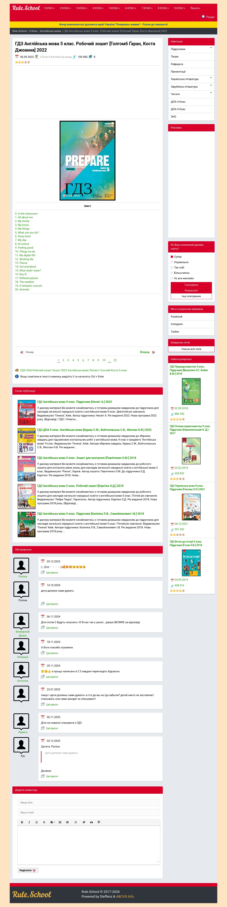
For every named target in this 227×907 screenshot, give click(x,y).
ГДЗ (22, 370)
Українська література (191, 79)
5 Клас (44, 57)
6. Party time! (23, 236)
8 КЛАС (163, 8)
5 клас (123, 370)
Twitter (175, 331)
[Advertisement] (87, 92)
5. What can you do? (27, 232)
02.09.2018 (179, 408)
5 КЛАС (114, 8)
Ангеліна (22, 680)
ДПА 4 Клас (178, 101)
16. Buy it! (21, 274)
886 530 (177, 413)
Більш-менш (182, 272)
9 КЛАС (179, 8)
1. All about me (24, 217)
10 (103, 360)
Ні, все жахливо (184, 278)
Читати (191, 94)
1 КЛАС (49, 8)
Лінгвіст (94, 370)
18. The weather (24, 281)
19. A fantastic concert (28, 285)
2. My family (22, 221)
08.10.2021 (179, 523)
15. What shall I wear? (28, 270)
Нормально (181, 262)
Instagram (177, 324)
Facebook (176, 316)
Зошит (56, 370)
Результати (191, 290)
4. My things (22, 228)
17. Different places (26, 278)
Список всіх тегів (191, 349)
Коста (114, 370)
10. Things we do (25, 251)
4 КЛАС (98, 8)
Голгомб (105, 370)
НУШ (29, 370)
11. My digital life (25, 255)
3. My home (22, 225)
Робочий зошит (42, 370)
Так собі (179, 267)
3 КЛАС (81, 8)
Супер (178, 256)
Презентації (178, 71)
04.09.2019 (179, 579)
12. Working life (24, 259)
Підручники (191, 49)
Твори (174, 56)
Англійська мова (61, 57)
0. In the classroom (26, 213)
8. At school (22, 244)
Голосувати (191, 284)
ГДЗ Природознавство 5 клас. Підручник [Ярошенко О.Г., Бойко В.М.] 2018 (189, 370)
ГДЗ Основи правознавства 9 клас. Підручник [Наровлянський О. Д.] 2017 (190, 430)
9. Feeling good (24, 247)
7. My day (20, 240)
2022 (64, 370)
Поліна (22, 576)
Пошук (208, 17)
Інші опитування (191, 296)
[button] (21, 822)
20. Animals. (22, 289)
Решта (195, 8)
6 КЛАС (130, 8)
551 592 (177, 529)
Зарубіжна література (191, 86)
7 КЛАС (147, 8)
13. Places (21, 263)
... (23, 704)
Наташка (22, 657)
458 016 (177, 585)
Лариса (22, 732)
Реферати (177, 64)
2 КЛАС (65, 8)
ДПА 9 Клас (178, 109)
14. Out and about (25, 266)
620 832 (177, 473)
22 (115, 360)
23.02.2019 (179, 467)
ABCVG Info (125, 896)
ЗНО (173, 116)
